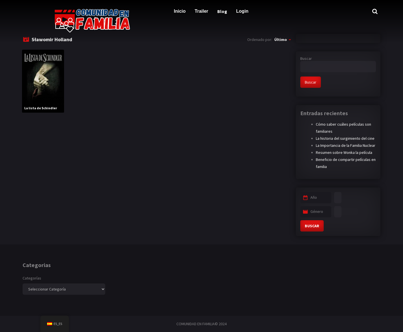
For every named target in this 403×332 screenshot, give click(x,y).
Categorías (32, 278)
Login (242, 11)
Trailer (201, 11)
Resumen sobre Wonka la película (344, 152)
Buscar (306, 58)
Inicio (180, 11)
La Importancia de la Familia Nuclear (345, 145)
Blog (222, 11)
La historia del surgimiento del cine (345, 138)
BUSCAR (312, 225)
